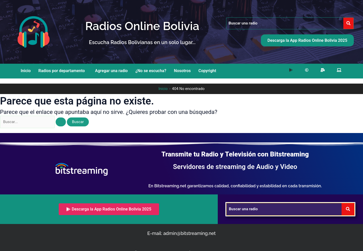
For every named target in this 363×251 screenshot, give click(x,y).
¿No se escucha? (150, 70)
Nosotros (182, 70)
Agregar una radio (111, 70)
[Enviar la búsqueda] (63, 121)
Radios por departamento (61, 70)
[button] (62, 71)
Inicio (26, 70)
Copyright (207, 70)
